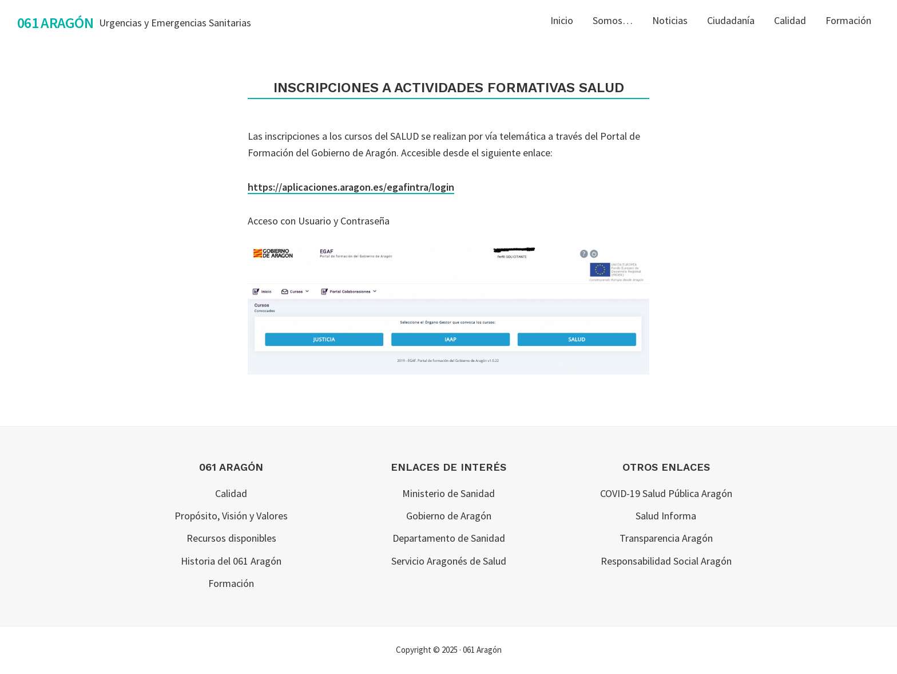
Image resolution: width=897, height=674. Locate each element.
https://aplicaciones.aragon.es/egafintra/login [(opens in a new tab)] (351, 187)
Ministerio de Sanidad (448, 493)
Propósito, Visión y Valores (231, 515)
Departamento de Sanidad (448, 538)
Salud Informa (666, 515)
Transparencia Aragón (666, 538)
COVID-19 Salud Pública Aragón (666, 493)
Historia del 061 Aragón (231, 560)
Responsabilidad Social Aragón (666, 560)
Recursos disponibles (231, 538)
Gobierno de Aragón (448, 515)
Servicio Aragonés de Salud (448, 560)
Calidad (231, 493)
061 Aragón (55, 22)
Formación (231, 583)
